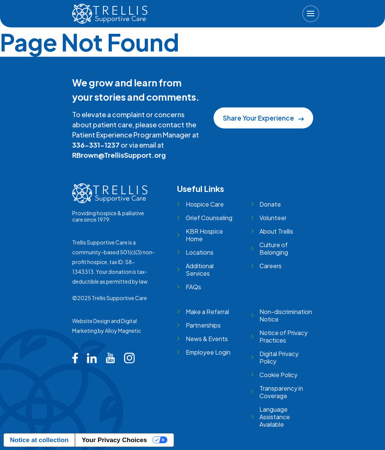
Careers (270, 266)
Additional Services (200, 269)
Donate (270, 204)
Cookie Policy (278, 375)
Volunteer (272, 218)
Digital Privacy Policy (279, 357)
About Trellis (276, 231)
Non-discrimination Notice (285, 315)
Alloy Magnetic (123, 330)
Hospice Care (205, 204)
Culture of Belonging (273, 248)
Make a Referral (207, 312)
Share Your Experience (263, 118)
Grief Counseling (209, 218)
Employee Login (208, 352)
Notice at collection (39, 440)
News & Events (207, 339)
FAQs (193, 287)
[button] (310, 13)
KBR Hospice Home (204, 235)
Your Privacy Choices (114, 440)
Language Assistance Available (274, 416)
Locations (200, 252)
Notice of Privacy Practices (283, 336)
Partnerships (203, 325)
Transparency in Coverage (281, 392)
